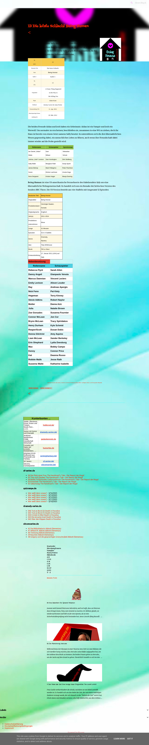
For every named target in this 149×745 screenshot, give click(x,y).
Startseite (51, 546)
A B (48, 557)
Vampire (50, 551)
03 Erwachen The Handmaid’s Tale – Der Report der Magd (52, 482)
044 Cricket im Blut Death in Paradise (43, 515)
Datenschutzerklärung (14, 724)
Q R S (49, 570)
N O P (49, 568)
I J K (48, 564)
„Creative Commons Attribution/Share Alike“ (71, 382)
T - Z (49, 572)
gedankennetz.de (48, 439)
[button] (29, 32)
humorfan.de (48, 448)
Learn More (119, 739)
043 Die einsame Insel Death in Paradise (44, 517)
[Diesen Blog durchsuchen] (135, 3)
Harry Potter (52, 553)
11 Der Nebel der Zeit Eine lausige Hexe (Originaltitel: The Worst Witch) (71, 684)
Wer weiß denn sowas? (37, 493)
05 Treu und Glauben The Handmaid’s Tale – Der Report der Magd (55, 477)
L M (48, 566)
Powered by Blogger (74, 732)
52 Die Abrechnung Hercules (57, 644)
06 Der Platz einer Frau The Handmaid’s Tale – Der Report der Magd (56, 475)
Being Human (33, 388)
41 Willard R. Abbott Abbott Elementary (44, 531)
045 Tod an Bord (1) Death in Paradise (44, 513)
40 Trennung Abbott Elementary (41, 533)
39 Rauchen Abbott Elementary (41, 535)
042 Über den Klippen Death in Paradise (44, 519)
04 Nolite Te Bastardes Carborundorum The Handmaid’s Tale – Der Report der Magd (63, 479)
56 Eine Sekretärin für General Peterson (61, 603)
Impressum (9, 728)
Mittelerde (51, 555)
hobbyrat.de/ (48, 425)
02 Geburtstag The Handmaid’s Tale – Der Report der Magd (52, 484)
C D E (49, 559)
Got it (130, 739)
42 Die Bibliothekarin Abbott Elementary (44, 529)
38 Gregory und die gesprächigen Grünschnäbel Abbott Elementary (55, 537)
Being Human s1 (46, 388)
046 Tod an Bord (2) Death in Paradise (44, 511)
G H (48, 561)
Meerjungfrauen (54, 548)
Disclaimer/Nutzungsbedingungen (19, 726)
